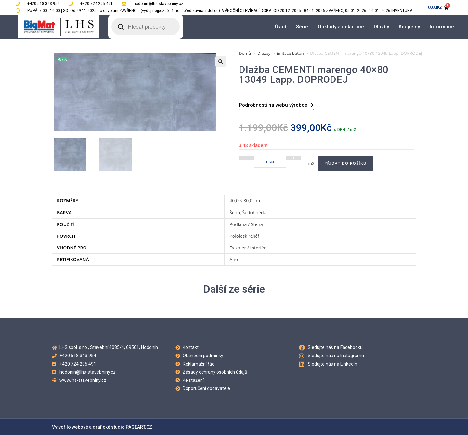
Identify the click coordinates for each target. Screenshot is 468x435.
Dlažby (381, 27)
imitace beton (290, 53)
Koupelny (409, 27)
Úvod (280, 27)
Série (302, 27)
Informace (442, 27)
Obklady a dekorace (341, 27)
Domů (245, 53)
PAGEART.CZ (139, 426)
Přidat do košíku (345, 163)
